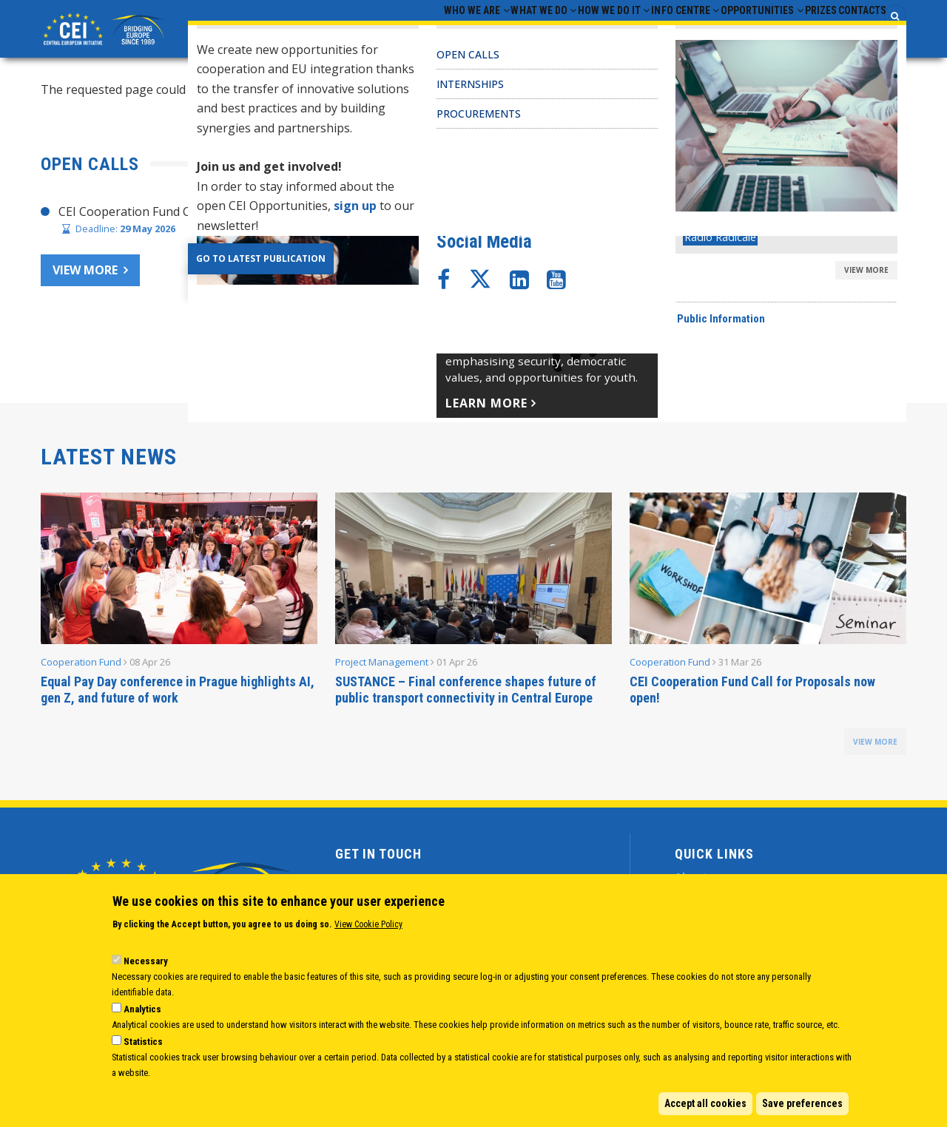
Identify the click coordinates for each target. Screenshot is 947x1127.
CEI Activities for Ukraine (568, 329)
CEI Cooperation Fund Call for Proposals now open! (752, 693)
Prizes (795, 30)
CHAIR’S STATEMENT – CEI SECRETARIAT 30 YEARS (641, 215)
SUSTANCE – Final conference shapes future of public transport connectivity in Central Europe (465, 693)
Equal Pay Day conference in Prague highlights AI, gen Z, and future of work (177, 693)
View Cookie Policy (368, 924)
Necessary (146, 961)
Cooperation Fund (81, 665)
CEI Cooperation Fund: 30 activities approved (623, 272)
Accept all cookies (705, 1103)
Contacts (853, 30)
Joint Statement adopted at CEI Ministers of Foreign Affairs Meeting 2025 (702, 244)
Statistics (143, 1041)
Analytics (142, 1009)
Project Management (381, 665)
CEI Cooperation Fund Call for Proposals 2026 (184, 215)
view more (875, 745)
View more (85, 274)
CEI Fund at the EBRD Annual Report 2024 (615, 301)
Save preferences (802, 1103)
